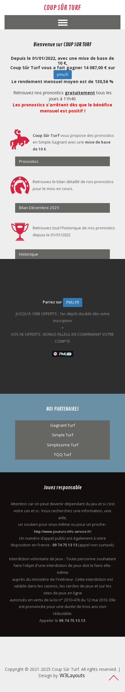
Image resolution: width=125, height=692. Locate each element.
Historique (28, 254)
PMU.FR (72, 302)
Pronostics (28, 161)
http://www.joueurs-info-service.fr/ (62, 531)
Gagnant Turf (62, 425)
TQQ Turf (62, 454)
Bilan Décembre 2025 (39, 207)
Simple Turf (62, 435)
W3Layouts (72, 675)
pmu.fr (62, 74)
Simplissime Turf (62, 445)
